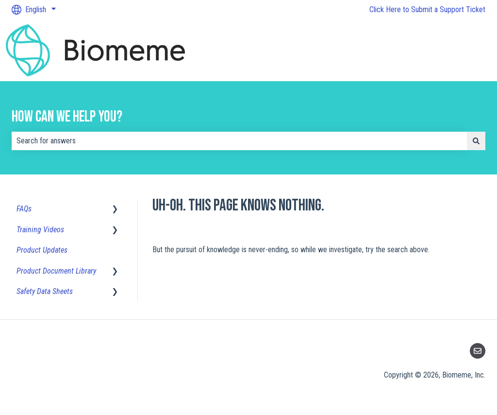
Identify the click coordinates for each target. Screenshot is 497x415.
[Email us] (477, 351)
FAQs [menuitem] (24, 208)
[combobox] (239, 141)
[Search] (476, 141)
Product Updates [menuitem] (42, 250)
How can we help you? (67, 116)
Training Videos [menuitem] (40, 229)
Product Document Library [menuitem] (56, 271)
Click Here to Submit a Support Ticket (427, 9)
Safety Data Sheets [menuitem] (45, 291)
